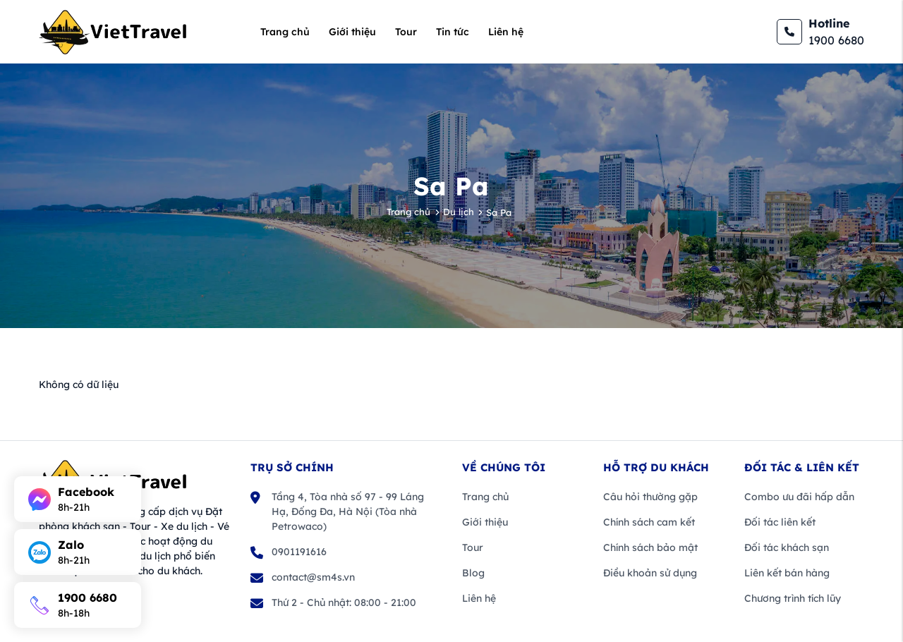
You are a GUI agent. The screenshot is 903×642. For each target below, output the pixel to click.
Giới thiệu (352, 31)
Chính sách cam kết (649, 522)
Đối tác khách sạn (786, 547)
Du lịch (458, 211)
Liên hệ (505, 31)
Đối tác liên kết (780, 522)
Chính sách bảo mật (650, 547)
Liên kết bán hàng (787, 573)
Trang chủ (285, 31)
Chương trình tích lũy (792, 598)
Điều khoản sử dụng (650, 573)
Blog (473, 573)
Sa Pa (498, 212)
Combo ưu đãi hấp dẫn (799, 496)
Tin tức (452, 31)
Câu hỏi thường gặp (650, 496)
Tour (406, 31)
